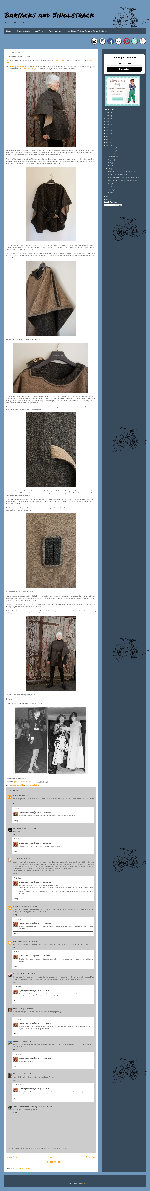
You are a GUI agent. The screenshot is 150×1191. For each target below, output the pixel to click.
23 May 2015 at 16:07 (31, 906)
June (110, 166)
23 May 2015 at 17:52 (43, 882)
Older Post (91, 1157)
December (111, 148)
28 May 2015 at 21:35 (43, 991)
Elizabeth (16, 1041)
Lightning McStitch (26, 812)
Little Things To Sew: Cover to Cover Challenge (86, 31)
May (109, 169)
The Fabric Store (59, 60)
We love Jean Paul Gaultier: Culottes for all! (122, 180)
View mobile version (50, 1162)
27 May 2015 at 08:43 (27, 974)
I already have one (16, 67)
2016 (108, 142)
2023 (108, 121)
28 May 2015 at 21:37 (43, 1023)
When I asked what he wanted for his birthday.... (123, 177)
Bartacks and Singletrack (49, 15)
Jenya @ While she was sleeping (25, 1107)
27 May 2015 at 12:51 (28, 1041)
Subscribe (124, 69)
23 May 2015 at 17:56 (43, 843)
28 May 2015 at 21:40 (43, 1089)
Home (8, 31)
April (109, 184)
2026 (108, 113)
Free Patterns (55, 31)
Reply (15, 804)
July (109, 163)
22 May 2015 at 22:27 (24, 796)
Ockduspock (17, 941)
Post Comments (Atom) (23, 1168)
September (112, 157)
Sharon (16, 1009)
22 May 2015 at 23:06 (28, 828)
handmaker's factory (32, 785)
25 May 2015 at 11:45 (30, 941)
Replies (18, 808)
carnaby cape (15, 785)
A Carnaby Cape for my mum (117, 174)
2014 (108, 196)
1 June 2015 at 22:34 (45, 1107)
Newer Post (11, 1157)
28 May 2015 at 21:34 (43, 956)
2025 (108, 116)
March (110, 187)
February (111, 190)
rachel (15, 859)
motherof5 (17, 828)
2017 (108, 139)
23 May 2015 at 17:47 (43, 923)
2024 (108, 119)
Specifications (23, 31)
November (111, 151)
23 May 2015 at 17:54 (43, 812)
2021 (108, 127)
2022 (108, 125)
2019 (108, 133)
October (111, 154)
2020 (108, 130)
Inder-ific (16, 974)
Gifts (22, 785)
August (110, 160)
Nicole (15, 1074)
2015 (108, 145)
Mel (14, 796)
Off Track (39, 31)
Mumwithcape (18, 906)
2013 (108, 199)
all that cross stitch (28, 69)
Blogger (83, 1183)
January (111, 193)
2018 (108, 136)
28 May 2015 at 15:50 (26, 1074)
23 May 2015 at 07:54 (25, 859)
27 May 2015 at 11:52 (26, 1009)
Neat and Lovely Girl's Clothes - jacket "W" (121, 171)
